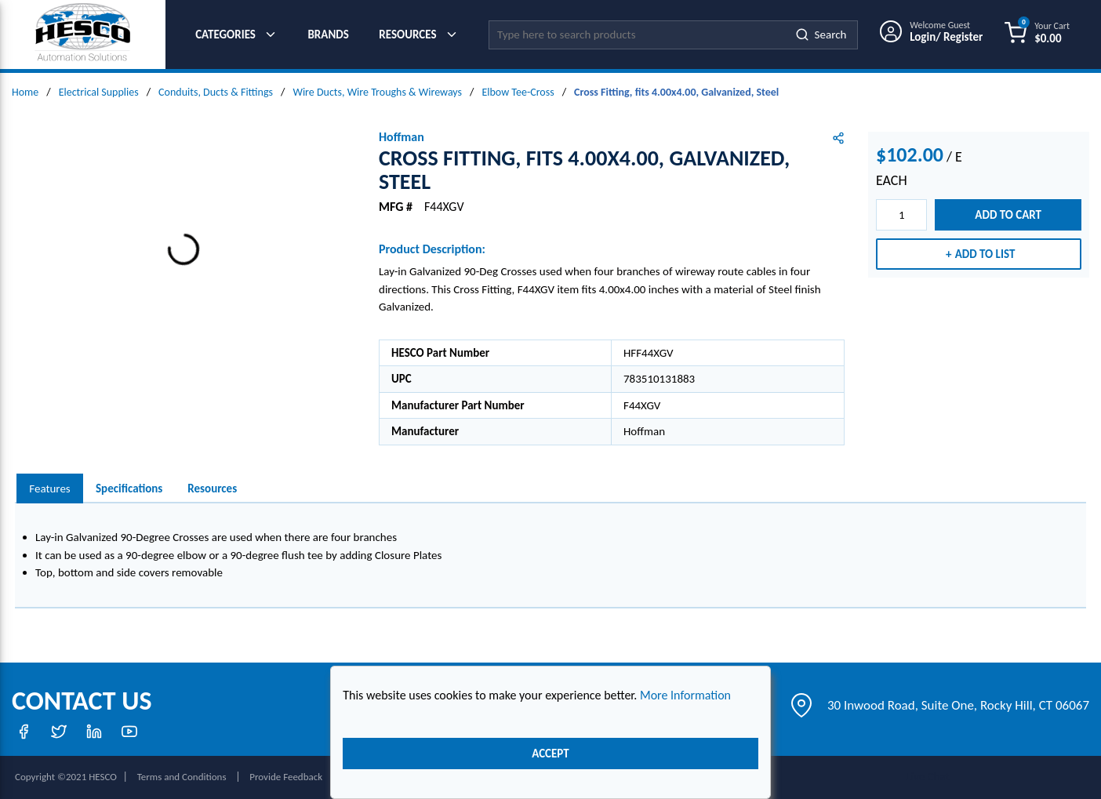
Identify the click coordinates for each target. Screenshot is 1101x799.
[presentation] (49, 489)
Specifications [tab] (129, 488)
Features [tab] (49, 488)
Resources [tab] (212, 488)
